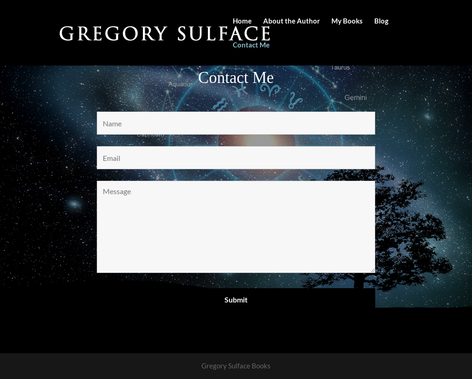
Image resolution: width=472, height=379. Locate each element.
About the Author (291, 21)
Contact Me (251, 45)
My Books (347, 21)
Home (242, 21)
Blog (381, 21)
